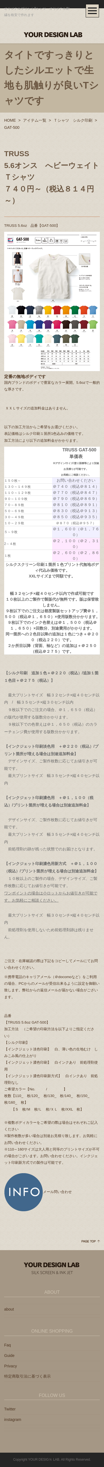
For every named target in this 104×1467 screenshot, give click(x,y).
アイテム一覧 (34, 120)
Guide (9, 1355)
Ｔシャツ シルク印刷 (73, 120)
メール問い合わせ (38, 1192)
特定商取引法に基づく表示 (27, 1376)
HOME (10, 120)
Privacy (10, 1366)
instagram (12, 1419)
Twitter (10, 1409)
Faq (7, 1345)
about (9, 1309)
